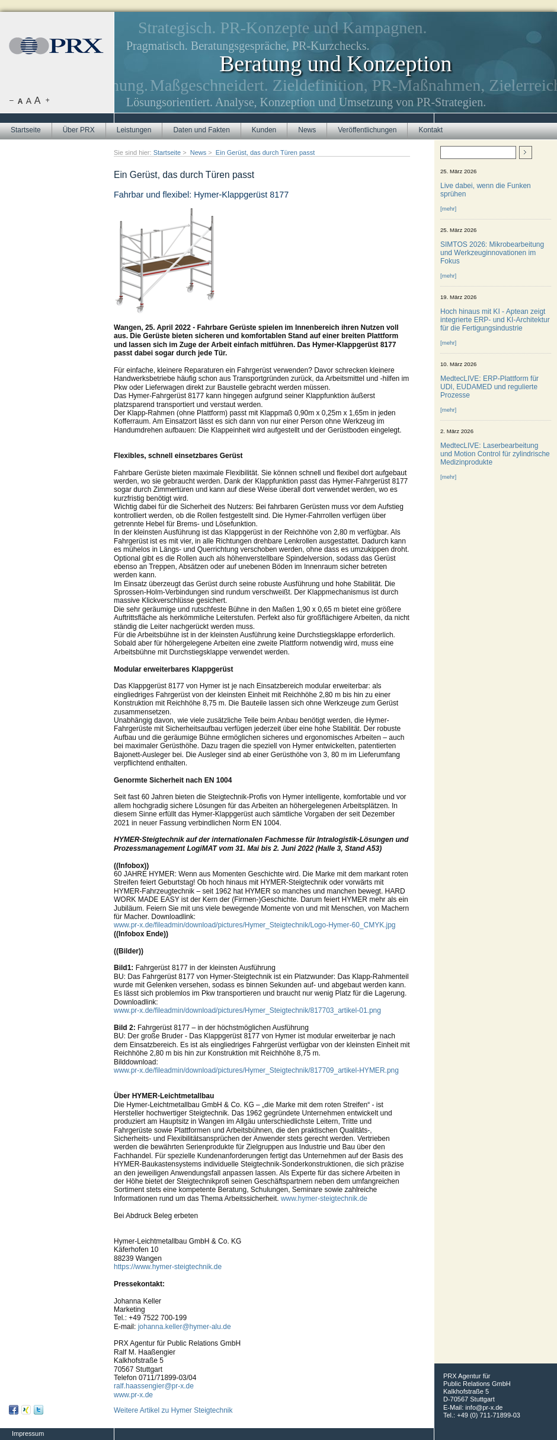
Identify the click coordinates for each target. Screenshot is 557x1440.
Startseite (26, 130)
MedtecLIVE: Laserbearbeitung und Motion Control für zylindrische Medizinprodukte (495, 453)
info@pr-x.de (483, 1407)
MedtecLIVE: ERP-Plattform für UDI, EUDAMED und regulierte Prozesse (489, 386)
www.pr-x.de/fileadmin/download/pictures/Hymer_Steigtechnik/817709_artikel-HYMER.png (256, 1070)
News (307, 130)
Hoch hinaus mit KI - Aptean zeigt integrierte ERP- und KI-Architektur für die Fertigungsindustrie (495, 319)
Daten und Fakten (201, 130)
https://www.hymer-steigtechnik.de (168, 1267)
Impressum (28, 1433)
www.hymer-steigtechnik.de (324, 1198)
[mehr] (448, 208)
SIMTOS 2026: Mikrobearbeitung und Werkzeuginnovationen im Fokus (492, 252)
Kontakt (430, 130)
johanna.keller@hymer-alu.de (184, 1327)
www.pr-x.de (133, 1395)
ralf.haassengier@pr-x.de (154, 1386)
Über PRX (79, 130)
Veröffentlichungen (367, 130)
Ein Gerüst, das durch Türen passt (265, 152)
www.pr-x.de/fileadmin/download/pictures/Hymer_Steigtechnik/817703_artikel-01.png (247, 1010)
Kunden (264, 130)
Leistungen (134, 130)
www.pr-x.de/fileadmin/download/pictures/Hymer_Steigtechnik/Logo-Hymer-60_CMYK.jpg (255, 925)
